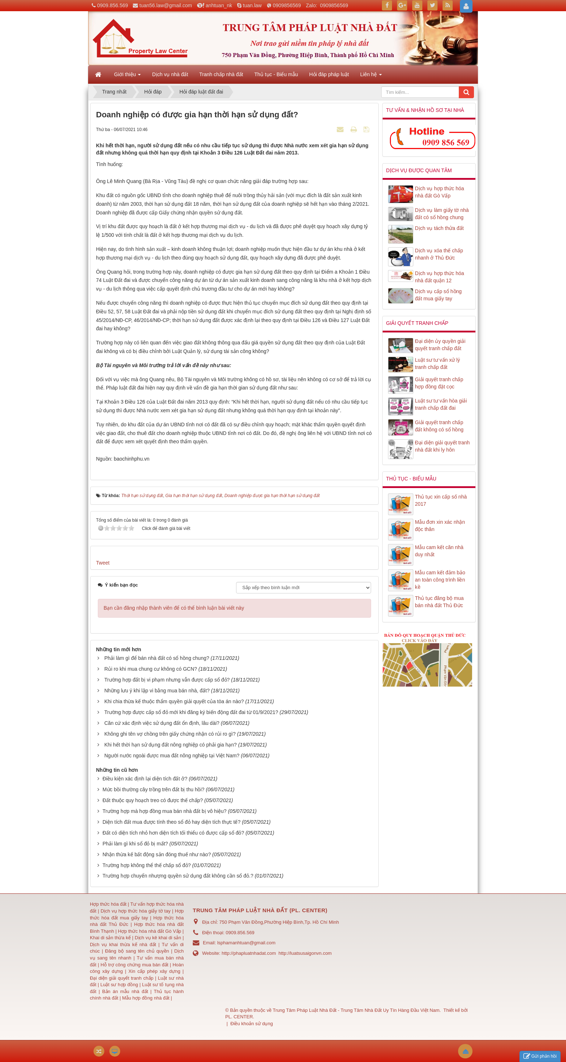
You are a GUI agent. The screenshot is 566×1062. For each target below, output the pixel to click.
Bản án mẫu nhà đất (125, 991)
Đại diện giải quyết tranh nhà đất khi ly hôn (442, 446)
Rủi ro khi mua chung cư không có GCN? (150, 669)
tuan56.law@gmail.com (165, 5)
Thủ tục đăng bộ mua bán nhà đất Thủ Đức (439, 601)
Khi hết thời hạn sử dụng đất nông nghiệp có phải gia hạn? (170, 745)
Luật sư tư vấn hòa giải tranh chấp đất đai (441, 404)
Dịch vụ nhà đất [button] (170, 74)
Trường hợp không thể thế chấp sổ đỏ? (147, 865)
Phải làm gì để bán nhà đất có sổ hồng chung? (156, 658)
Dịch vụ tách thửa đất (439, 228)
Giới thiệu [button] (127, 76)
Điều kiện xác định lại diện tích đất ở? (145, 779)
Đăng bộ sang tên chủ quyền (138, 951)
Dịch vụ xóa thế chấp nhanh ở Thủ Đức (439, 254)
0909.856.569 (112, 5)
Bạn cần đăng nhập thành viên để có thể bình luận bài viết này (174, 608)
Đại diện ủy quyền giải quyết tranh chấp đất (440, 344)
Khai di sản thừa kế (110, 937)
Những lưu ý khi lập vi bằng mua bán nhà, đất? (157, 690)
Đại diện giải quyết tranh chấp (122, 978)
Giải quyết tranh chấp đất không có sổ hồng (439, 425)
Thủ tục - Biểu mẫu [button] (276, 74)
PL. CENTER (239, 1016)
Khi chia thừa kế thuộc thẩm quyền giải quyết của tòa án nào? (174, 701)
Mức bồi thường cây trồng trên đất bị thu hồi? (153, 789)
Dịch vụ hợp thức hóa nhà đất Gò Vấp (439, 192)
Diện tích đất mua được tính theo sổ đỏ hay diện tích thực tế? (171, 822)
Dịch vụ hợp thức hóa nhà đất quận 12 (439, 276)
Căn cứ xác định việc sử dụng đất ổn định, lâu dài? (161, 723)
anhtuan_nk (219, 5)
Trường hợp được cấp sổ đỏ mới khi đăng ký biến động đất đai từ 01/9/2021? (191, 712)
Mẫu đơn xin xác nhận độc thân (440, 525)
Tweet (102, 563)
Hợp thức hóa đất (108, 904)
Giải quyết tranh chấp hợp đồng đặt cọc (439, 383)
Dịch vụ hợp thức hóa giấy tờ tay (135, 911)
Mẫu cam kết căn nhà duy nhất (439, 550)
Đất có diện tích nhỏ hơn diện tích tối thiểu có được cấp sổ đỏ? (173, 833)
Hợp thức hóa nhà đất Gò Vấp (149, 931)
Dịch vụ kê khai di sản (158, 937)
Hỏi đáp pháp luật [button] (329, 74)
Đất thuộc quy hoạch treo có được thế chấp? (153, 800)
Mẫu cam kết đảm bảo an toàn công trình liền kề (440, 580)
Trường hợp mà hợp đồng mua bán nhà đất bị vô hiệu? (165, 811)
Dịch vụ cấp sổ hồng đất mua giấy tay (438, 294)
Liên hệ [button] (371, 76)
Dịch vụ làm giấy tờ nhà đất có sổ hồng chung (442, 213)
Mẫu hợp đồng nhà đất (145, 998)
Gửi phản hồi (540, 1056)
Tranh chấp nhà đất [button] (221, 74)
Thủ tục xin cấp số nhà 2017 (441, 500)
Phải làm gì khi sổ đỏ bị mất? (135, 843)
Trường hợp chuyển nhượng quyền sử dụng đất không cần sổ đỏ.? (178, 876)
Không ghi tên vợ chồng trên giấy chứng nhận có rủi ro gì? (170, 734)
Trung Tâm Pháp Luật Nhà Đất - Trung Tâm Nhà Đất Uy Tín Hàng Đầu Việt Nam (356, 1010)
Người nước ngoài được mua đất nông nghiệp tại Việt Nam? (171, 755)
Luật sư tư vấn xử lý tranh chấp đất (437, 363)
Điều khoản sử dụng (251, 1023)
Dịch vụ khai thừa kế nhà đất (123, 944)
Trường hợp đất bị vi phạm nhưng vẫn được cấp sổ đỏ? (167, 680)
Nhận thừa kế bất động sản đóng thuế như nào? (157, 854)
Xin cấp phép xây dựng (154, 971)
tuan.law (252, 5)
